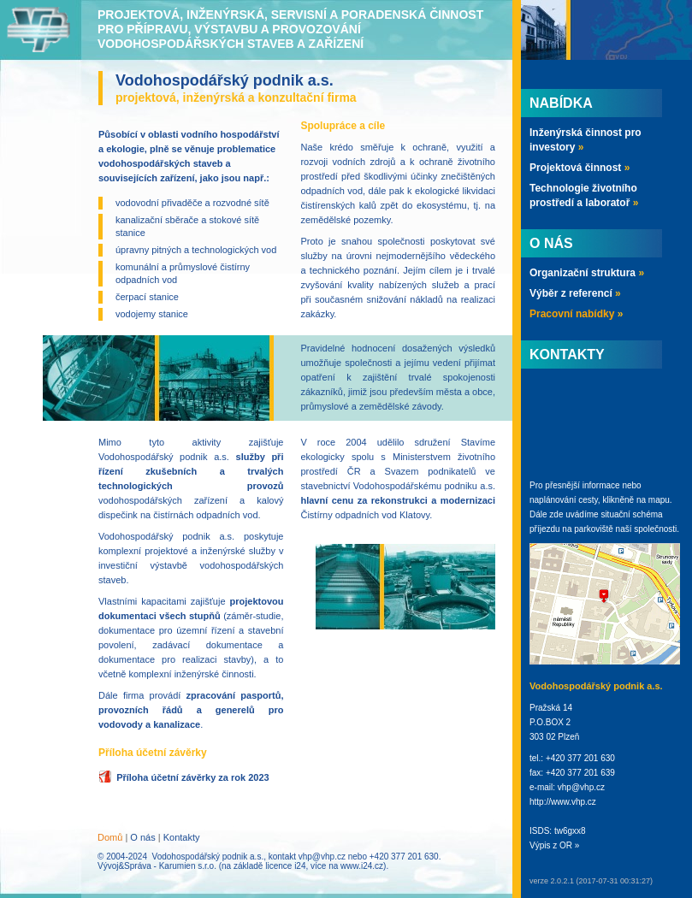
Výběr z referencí (575, 293)
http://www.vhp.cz (562, 801)
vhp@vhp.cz (322, 856)
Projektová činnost (579, 168)
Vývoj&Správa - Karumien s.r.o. (157, 866)
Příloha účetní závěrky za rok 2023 (192, 777)
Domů (110, 837)
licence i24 (285, 866)
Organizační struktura (586, 273)
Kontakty (181, 837)
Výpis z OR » (554, 845)
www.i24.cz (361, 866)
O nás (142, 837)
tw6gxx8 (570, 831)
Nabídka (561, 103)
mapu (659, 500)
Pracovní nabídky (576, 314)
